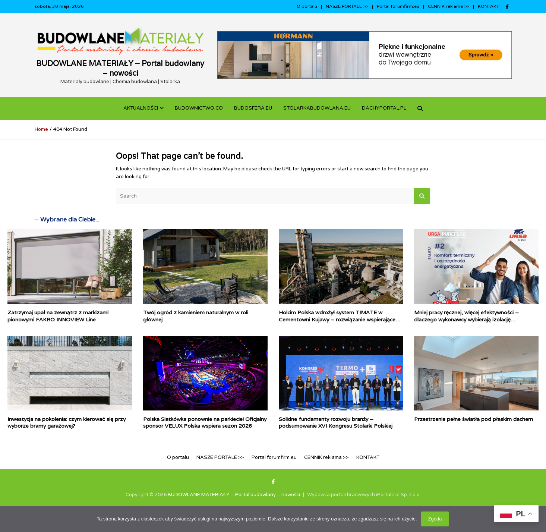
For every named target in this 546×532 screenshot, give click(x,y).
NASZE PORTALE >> (347, 6)
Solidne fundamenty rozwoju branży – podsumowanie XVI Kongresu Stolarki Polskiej (335, 422)
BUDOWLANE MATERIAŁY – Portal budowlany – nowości (120, 68)
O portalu (307, 6)
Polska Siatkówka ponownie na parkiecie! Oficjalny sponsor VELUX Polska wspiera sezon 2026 (204, 422)
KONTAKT (488, 6)
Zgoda (435, 519)
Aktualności (140, 108)
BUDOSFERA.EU (253, 108)
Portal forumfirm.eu (398, 6)
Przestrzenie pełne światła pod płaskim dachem (473, 419)
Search (422, 196)
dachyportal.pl (384, 108)
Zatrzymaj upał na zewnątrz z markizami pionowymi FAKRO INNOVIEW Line (57, 315)
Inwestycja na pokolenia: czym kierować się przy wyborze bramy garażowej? (66, 422)
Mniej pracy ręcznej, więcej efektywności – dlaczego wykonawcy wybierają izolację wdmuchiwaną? (466, 319)
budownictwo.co (199, 108)
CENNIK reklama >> (448, 6)
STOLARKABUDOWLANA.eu (317, 108)
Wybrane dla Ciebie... (69, 219)
